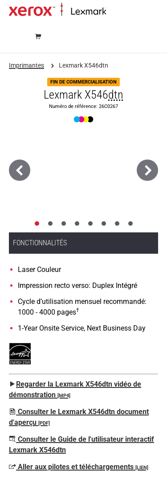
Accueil (114, 12)
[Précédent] (19, 170)
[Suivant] (147, 170)
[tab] (37, 223)
